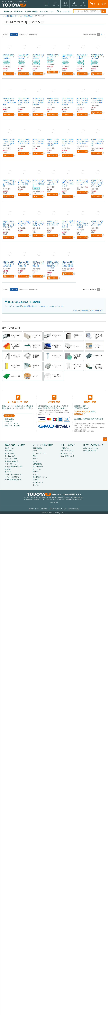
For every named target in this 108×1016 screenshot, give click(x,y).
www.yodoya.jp (54, 502)
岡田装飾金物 (37, 448)
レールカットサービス (18, 399)
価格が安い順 (23, 34)
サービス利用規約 (42, 509)
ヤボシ (35, 458)
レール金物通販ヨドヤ (9, 16)
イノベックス (37, 469)
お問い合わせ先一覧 (89, 451)
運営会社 (31, 509)
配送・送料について (67, 451)
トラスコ (36, 485)
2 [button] (101, 34)
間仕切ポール (18, 11)
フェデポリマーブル (39, 453)
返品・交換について (67, 456)
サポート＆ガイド (68, 445)
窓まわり (8, 472)
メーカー (20, 16)
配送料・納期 (90, 399)
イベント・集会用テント (13, 477)
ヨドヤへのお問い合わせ (93, 445)
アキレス (36, 474)
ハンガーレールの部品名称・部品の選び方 (22, 306)
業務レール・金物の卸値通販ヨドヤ (54, 494)
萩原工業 (36, 480)
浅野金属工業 (37, 464)
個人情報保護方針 (73, 509)
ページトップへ (105, 439)
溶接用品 (8, 469)
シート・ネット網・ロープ (13, 474)
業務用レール (8, 11)
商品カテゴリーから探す (15, 445)
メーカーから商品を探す (43, 445)
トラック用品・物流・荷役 (13, 466)
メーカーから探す (63, 11)
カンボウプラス (38, 482)
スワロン (36, 472)
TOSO (35, 456)
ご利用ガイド (65, 448)
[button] (104, 34)
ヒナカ (35, 451)
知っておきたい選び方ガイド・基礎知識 (87, 310)
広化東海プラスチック (40, 477)
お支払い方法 (54, 399)
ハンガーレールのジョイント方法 (52, 306)
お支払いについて (66, 453)
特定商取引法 (58, 509)
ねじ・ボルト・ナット (47, 11)
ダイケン (36, 461)
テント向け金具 (10, 456)
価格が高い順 (33, 34)
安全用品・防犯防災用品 (13, 480)
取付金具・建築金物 (31, 11)
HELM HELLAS (28, 16)
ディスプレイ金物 (11, 458)
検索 (104, 11)
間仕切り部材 (9, 453)
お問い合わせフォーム (90, 448)
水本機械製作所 (38, 466)
